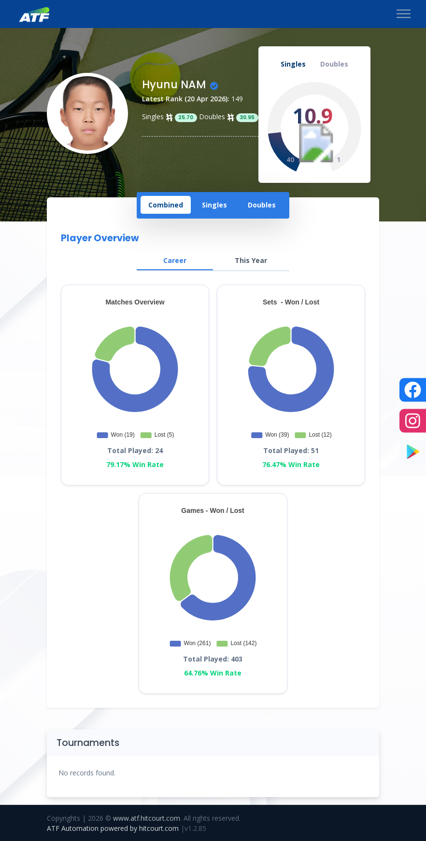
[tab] (166, 205)
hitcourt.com (160, 828)
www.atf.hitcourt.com (146, 818)
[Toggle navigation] (404, 14)
